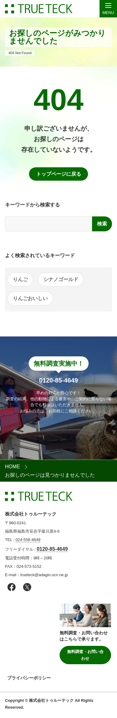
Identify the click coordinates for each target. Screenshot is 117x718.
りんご (20, 279)
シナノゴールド (60, 279)
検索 (102, 223)
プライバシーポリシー (29, 677)
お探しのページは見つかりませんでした (50, 475)
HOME (12, 466)
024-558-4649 (28, 539)
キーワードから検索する (32, 204)
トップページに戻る (58, 174)
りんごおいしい (30, 298)
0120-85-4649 (52, 549)
